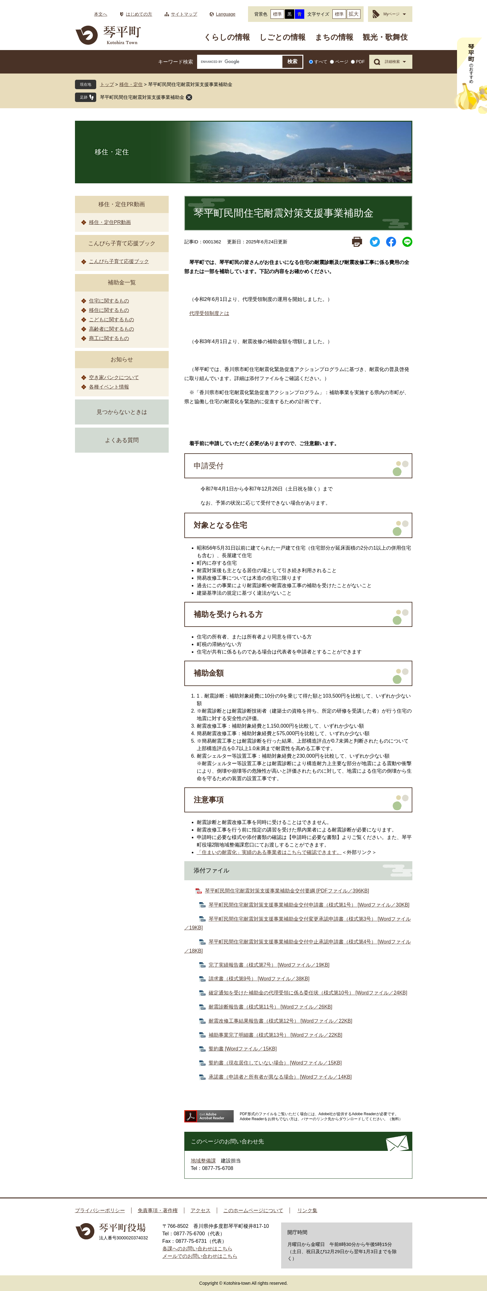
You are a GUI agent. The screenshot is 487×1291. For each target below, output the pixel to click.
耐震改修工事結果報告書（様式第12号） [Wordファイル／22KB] (280, 1021)
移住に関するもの (109, 310)
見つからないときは (122, 412)
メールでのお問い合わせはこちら (199, 1256)
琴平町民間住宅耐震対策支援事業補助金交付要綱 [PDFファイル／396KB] (287, 890)
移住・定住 (131, 84)
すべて (320, 61)
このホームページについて (253, 1210)
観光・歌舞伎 (385, 37)
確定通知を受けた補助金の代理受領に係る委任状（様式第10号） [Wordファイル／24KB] (308, 992)
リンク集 (307, 1210)
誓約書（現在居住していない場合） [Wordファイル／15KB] (275, 1062)
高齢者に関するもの (111, 329)
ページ (341, 61)
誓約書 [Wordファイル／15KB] (243, 1048)
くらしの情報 (227, 37)
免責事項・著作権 (158, 1210)
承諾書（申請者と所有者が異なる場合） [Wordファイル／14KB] (280, 1077)
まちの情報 (334, 37)
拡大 (354, 14)
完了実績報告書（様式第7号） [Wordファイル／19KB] (269, 965)
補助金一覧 (122, 282)
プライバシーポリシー (100, 1210)
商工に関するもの (109, 338)
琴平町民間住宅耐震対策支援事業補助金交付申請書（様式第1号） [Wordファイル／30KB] (309, 904)
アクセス (201, 1210)
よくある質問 (122, 440)
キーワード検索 (175, 61)
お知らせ (122, 359)
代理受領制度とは (209, 313)
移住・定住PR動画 (121, 204)
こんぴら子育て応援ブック (122, 243)
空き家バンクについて (114, 377)
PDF (360, 61)
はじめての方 (139, 14)
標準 (277, 14)
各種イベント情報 (109, 386)
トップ (107, 84)
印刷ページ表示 (357, 242)
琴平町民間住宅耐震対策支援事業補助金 (142, 97)
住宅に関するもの (109, 300)
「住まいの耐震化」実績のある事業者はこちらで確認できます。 (269, 852)
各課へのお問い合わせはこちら (197, 1248)
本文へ (100, 14)
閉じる (189, 97)
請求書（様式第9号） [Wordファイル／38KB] (259, 978)
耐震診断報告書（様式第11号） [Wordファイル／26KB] (270, 1006)
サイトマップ (184, 14)
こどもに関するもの (111, 319)
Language (225, 14)
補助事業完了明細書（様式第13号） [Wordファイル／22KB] (275, 1035)
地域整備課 (203, 1160)
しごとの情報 (282, 37)
